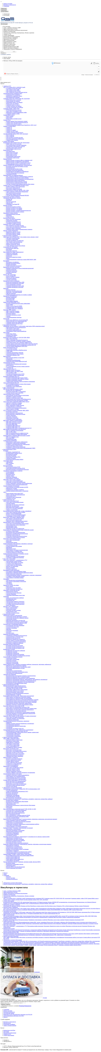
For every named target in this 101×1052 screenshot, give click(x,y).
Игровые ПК (9, 199)
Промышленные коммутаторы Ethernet (15, 180)
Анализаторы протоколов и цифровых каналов (17, 617)
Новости (5, 872)
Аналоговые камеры (8, 460)
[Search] (7, 51)
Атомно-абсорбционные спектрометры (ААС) (17, 791)
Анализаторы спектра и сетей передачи (12, 615)
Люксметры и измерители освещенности (16, 641)
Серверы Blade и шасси (9, 115)
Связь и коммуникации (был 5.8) (11, 382)
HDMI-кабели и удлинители (12, 742)
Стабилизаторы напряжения (10, 440)
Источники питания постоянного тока (15, 648)
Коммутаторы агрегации (12, 152)
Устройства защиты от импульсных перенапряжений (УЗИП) (20, 448)
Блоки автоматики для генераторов (14, 413)
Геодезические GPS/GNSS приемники (15, 625)
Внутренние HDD (10, 298)
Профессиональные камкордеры (14, 573)
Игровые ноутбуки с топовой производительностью (18, 210)
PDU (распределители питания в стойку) (13, 389)
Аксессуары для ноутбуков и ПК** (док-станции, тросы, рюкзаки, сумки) (20, 237)
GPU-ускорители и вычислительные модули (16, 92)
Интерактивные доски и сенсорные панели (13, 522)
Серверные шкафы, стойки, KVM (11, 108)
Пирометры (9, 722)
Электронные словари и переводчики (15, 375)
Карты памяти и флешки (12, 301)
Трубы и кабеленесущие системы (14, 762)
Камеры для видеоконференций (13, 513)
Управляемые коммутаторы (12, 157)
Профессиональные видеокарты (13, 265)
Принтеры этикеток (11, 313)
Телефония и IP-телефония (12, 385)
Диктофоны (9, 582)
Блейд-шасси (9, 117)
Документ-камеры (10, 503)
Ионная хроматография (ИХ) (13, 858)
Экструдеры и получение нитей (13, 825)
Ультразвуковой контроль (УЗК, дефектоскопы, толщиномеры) (18, 729)
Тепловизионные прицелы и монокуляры (16, 726)
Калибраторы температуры (12, 653)
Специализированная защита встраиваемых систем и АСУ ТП (21, 345)
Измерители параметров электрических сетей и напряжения (20, 678)
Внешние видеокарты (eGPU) (13, 263)
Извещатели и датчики (11, 488)
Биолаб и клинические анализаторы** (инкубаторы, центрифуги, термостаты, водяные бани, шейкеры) (28, 799)
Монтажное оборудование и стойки (14, 507)
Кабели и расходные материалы (10, 47)
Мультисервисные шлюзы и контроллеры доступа (18, 164)
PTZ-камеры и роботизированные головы (16, 571)
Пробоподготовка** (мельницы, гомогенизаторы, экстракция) (18, 827)
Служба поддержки (5, 1019)
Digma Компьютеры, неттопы (10, 29)
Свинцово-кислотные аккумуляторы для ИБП (17, 400)
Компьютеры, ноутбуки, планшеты (11, 36)
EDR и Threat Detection (11, 338)
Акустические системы (11, 545)
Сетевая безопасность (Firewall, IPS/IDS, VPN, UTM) (16, 190)
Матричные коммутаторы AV (13, 535)
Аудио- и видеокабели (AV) (12, 746)
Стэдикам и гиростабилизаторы (13, 563)
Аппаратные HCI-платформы (13, 94)
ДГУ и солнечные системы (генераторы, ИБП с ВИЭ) (16, 410)
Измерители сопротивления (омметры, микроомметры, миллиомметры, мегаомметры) (26, 679)
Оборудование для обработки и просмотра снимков (18, 697)
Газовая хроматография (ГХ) (13, 856)
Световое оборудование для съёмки (14, 562)
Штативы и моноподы (11, 568)
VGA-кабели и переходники (12, 744)
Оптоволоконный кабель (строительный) (16, 778)
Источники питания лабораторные (11, 644)
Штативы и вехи (10, 633)
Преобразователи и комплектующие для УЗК (17, 731)
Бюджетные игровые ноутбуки (13, 206)
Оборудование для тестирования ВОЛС (15, 776)
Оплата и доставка (7, 3)
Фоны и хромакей (10, 567)
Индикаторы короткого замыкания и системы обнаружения (20, 682)
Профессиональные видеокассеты (14, 589)
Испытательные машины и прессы (14, 848)
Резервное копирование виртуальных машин (16, 377)
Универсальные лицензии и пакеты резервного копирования (20, 381)
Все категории (6, 26)
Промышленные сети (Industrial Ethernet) (13, 175)
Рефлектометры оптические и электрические (16, 621)
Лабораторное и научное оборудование (12, 49)
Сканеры (8, 316)
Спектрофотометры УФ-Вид (13, 796)
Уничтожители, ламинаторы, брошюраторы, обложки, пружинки (18, 32)
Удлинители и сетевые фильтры (13, 763)
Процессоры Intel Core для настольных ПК (16, 321)
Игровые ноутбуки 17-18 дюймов (14, 209)
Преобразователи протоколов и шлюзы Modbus (17, 177)
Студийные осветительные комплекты (15, 604)
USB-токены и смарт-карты (12, 328)
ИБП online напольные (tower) (13, 423)
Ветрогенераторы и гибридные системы (15, 414)
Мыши (7, 258)
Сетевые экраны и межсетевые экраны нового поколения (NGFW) (22, 343)
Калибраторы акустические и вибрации (15, 650)
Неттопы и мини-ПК (11, 201)
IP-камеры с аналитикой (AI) (13, 452)
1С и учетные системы (11, 348)
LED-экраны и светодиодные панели (15, 518)
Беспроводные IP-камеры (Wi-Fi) (14, 453)
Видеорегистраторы (8, 465)
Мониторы (5, 288)
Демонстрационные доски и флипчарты (15, 524)
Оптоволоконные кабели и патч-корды (12, 773)
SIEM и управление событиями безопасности (17, 340)
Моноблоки (9, 200)
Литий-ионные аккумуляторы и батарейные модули (18, 399)
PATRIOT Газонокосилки (9, 31)
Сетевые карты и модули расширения (15, 172)
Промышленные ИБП (11, 439)
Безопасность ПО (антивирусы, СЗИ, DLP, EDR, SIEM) (16, 337)
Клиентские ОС (10, 365)
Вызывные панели (10, 474)
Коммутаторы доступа (11, 155)
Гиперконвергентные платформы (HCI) (12, 93)
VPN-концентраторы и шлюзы (13, 192)
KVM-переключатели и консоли (13, 110)
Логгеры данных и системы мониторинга (16, 640)
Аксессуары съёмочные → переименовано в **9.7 (15, 560)
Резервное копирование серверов (14, 380)
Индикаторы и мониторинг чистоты (14, 864)
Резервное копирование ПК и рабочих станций (17, 379)
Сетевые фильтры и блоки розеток (14, 445)
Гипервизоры (9, 358)
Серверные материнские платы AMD (15, 286)
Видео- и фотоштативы (11, 607)
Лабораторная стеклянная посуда (14, 838)
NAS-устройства (10, 136)
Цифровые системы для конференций (15, 528)
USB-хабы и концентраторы (12, 238)
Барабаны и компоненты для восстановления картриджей (20, 268)
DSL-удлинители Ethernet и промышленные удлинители (19, 176)
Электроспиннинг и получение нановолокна (16, 826)
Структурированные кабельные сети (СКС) (13, 1015)
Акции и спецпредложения (9, 1025)
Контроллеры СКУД (11, 496)
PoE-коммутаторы (10, 151)
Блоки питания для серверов (13, 101)
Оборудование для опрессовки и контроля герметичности (20, 709)
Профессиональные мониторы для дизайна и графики (19, 294)
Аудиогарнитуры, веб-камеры (10, 247)
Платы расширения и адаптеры (13, 284)
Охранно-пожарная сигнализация (11, 485)
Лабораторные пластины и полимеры (15, 839)
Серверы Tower (7, 120)
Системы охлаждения (11, 279)
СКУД (4, 492)
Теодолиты (8, 631)
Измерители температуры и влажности (15, 639)
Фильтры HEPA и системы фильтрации (15, 866)
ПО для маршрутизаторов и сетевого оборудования (18, 384)
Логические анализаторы (12, 661)
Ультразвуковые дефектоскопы (13, 733)
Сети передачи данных (8, 1013)
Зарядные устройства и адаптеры (14, 402)
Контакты (8, 876)
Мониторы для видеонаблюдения (14, 291)
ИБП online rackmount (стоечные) (14, 421)
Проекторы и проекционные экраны (12, 538)
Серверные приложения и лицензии (14, 352)
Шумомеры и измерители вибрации (14, 643)
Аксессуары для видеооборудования (14, 502)
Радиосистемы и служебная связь (14, 551)
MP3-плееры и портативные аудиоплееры (16, 581)
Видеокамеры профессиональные (11, 570)
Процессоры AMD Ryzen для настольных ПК (17, 319)
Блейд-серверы (9, 116)
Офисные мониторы (11, 293)
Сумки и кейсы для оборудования (14, 565)
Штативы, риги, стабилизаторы (10, 606)
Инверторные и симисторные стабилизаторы (16, 441)
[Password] (19, 1003)
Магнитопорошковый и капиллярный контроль (14, 685)
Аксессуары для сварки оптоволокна (15, 717)
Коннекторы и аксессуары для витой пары (16, 783)
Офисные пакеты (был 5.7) (9, 369)
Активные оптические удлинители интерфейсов (17, 775)
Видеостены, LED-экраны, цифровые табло (13, 517)
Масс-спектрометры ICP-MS (13, 814)
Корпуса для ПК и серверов (12, 277)
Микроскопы (9, 806)
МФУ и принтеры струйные (12, 312)
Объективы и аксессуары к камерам (11, 479)
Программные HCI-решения (13, 97)
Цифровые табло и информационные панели (16, 521)
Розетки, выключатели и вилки (13, 760)
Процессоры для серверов (12, 103)
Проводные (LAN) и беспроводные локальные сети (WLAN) (17, 1014)
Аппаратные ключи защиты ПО (13, 330)
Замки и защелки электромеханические (15, 494)
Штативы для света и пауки (12, 612)
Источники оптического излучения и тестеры (17, 166)
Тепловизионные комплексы (13, 724)
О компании (6, 6)
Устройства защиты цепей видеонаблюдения (16, 484)
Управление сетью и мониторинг (14, 386)
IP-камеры (5, 450)
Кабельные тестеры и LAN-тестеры (14, 752)
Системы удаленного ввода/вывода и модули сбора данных (20, 184)
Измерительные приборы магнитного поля (16, 687)
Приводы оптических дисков (13, 244)
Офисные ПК (9, 203)
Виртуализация (7, 356)
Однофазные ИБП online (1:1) (13, 425)
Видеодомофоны (10, 473)
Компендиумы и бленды (12, 591)
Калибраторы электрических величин (15, 654)
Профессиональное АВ (8, 42)
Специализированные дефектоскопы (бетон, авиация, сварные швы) (22, 732)
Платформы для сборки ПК (12, 204)
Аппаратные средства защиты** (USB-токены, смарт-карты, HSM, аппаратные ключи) (24, 326)
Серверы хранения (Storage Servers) (14, 132)
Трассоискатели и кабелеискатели (14, 673)
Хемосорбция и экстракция (12, 860)
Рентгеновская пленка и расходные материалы (17, 843)
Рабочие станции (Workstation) (10, 230)
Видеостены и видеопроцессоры (14, 519)
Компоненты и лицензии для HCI (14, 96)
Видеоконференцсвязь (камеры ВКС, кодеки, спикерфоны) (17, 511)
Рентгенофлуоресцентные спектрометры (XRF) (17, 816)
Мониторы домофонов (11, 477)
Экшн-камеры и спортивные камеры (14, 577)
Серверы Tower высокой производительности (17, 122)
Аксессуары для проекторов (13, 540)
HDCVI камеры (10, 463)
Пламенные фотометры (11, 794)
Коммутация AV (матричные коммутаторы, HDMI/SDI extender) (18, 529)
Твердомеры (9, 669)
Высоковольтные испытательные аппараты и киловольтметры (21, 675)
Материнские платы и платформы (11, 281)
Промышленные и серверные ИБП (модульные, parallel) (16, 435)
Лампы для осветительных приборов (15, 597)
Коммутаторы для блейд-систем (13, 118)
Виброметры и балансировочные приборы (16, 665)
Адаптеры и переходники (12, 239)
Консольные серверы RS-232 (13, 187)
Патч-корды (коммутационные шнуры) (15, 785)
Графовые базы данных (11, 335)
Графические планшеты (12, 254)
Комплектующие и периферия (10, 37)
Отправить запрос (6, 54)
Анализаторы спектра (11, 619)
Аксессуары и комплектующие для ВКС (15, 512)
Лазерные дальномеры (11, 628)
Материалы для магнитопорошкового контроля (17, 693)
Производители (7, 1023)
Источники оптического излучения (14, 645)
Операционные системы (9, 362)
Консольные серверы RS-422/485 (14, 189)
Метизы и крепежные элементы (13, 771)
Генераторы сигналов (11, 660)
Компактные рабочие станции (13, 231)
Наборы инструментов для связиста (14, 755)
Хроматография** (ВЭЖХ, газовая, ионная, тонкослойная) (17, 854)
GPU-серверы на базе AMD (12, 89)
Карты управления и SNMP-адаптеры (15, 405)
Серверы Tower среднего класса (13, 123)
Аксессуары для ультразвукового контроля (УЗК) (18, 707)
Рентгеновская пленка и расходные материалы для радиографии (21, 700)
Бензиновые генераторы (12, 411)
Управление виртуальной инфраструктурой (16, 361)
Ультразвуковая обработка (12, 834)
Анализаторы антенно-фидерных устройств (16, 616)
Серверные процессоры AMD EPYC (14, 322)
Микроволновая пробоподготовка (14, 831)
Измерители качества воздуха (13, 638)
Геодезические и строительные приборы (13, 624)
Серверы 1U (9, 127)
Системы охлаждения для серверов (14, 107)
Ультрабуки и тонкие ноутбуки (13, 223)
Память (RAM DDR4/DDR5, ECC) (11, 302)
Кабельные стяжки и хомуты (13, 770)
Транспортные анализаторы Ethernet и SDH (16, 623)
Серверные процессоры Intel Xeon (14, 323)
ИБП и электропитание (8, 40)
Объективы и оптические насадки (11, 590)
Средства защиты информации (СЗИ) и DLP (16, 346)
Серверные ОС (9, 367)
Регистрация (6, 15)
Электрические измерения (9, 674)
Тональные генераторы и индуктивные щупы (17, 672)
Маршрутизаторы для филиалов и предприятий (17, 161)
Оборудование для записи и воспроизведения (17, 550)
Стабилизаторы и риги (11, 611)
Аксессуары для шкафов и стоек (14, 111)
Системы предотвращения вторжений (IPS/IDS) (17, 195)
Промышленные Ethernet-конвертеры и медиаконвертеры (19, 179)
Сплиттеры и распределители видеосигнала (16, 536)
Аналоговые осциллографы (12, 659)
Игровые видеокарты (11, 264)
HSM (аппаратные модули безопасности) (16, 327)
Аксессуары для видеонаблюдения (14, 480)
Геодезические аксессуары (12, 626)
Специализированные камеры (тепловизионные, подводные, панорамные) (23, 575)
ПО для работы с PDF (11, 372)
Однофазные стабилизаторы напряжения (16, 443)
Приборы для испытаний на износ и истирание (17, 849)
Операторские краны (11, 609)
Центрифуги (9, 807)
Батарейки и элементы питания (13, 396)
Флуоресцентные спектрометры (13, 797)
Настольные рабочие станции (13, 234)
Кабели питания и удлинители (10, 757)
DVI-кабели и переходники (12, 741)
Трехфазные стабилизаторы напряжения (15, 446)
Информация (4, 1007)
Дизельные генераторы (11, 416)
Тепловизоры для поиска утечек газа (15, 728)
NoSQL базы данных (11, 333)
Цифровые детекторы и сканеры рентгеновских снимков (19, 704)
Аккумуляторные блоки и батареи (11, 394)
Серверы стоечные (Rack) (9, 126)
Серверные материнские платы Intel (14, 287)
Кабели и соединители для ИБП (13, 404)
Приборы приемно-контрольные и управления (17, 490)
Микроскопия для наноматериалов (14, 822)
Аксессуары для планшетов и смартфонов (16, 226)
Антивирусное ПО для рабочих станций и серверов (18, 341)
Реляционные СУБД (11, 336)
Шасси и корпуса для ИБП (12, 409)
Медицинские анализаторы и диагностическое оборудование (20, 805)
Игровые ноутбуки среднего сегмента (15, 211)
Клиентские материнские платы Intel (15, 283)
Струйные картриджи (11, 272)
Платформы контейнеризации (13, 360)
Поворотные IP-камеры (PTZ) (13, 457)
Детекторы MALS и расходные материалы (16, 810)
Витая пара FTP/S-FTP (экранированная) (16, 781)
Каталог (2, 1028)
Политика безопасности (12, 879)
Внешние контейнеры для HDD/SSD (14, 240)
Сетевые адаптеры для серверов (13, 106)
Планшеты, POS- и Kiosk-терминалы (12, 224)
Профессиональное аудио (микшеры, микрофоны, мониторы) (18, 543)
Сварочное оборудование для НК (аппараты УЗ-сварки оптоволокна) (19, 716)
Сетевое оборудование (8, 35)
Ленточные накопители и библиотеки (15, 138)
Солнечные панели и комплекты (13, 419)
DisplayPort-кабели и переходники (14, 739)
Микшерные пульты (11, 548)
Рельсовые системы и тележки (13, 610)
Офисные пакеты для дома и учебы (14, 371)
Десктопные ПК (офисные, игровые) (12, 198)
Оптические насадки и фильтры (13, 592)
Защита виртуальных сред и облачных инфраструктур (19, 342)
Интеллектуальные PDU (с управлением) (16, 391)
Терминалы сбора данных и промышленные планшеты (19, 229)
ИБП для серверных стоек (12, 436)
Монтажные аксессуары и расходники (15, 753)
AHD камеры (9, 462)
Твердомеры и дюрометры (12, 850)
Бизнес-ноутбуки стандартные (13, 219)
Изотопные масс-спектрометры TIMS (15, 811)
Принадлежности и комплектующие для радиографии (19, 698)
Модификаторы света (11, 599)
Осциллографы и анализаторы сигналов (12, 656)
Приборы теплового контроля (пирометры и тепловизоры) (20, 723)
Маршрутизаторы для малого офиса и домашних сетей (19, 160)
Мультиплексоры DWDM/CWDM (14, 169)
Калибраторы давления (11, 651)
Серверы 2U (9, 128)
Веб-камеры (9, 249)
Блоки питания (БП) (11, 275)
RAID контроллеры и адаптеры (13, 99)
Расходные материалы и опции (13, 314)
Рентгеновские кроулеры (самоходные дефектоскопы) (19, 703)
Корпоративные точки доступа (13, 148)
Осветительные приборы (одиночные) (15, 601)
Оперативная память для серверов (14, 102)
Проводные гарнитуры (11, 250)
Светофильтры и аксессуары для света (15, 602)
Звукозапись (6, 579)
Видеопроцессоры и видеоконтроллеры (15, 532)
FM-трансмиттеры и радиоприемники (15, 580)
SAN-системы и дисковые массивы (14, 137)
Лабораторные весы (11, 804)
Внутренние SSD (10, 299)
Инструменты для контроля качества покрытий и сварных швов (21, 708)
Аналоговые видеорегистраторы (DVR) (15, 468)
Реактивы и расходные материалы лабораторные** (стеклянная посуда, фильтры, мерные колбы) (26, 836)
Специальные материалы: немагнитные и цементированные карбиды (22, 824)
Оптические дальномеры (12, 630)
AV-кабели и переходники (12, 531)
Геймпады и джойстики (11, 253)
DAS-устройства (10, 135)
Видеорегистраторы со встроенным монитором (17, 469)
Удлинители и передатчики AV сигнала (15, 537)
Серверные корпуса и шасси (13, 104)
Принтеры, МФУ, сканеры (9, 309)
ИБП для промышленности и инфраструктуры (17, 433)
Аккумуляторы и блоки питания (13, 561)
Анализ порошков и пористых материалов (16, 820)
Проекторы (9, 541)
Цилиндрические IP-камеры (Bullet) (14, 459)
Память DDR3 (9, 304)
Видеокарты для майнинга (12, 262)
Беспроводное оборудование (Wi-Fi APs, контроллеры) (16, 142)
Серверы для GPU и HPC (12, 131)
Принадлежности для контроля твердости (16, 711)
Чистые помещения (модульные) (14, 868)
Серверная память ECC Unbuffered (14, 308)
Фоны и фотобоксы (10, 605)
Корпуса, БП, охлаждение (9, 274)
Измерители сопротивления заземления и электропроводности (21, 680)
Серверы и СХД (7, 34)
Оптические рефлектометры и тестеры (15, 668)
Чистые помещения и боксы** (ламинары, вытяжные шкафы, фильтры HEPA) (22, 861)
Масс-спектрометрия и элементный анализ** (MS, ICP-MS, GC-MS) (19, 809)
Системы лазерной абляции (12, 817)
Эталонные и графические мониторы (15, 557)
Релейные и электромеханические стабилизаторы (18, 444)
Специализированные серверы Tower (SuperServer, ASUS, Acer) (21, 125)
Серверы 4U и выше (11, 130)
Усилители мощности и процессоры (14, 552)
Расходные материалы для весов (14, 841)
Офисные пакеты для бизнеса (13, 370)
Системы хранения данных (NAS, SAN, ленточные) (15, 133)
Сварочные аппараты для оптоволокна (15, 718)
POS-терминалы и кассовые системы (15, 225)
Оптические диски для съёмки (13, 587)
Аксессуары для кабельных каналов (14, 767)
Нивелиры (8, 629)
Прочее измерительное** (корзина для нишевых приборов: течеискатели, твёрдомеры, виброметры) (27, 664)
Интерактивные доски (11, 526)
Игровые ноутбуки (7, 205)
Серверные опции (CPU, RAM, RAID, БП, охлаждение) (16, 98)
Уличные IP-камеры (11, 458)
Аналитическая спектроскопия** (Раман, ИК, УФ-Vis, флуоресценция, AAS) (21, 788)
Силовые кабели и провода (12, 761)
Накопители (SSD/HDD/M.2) (10, 296)
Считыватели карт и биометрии (13, 497)
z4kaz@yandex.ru (7, 1041)
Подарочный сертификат (9, 1024)
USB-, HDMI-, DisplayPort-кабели (11, 738)
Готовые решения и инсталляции (14, 546)
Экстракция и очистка (11, 835)
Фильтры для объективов (12, 566)
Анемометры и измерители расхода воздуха (16, 635)
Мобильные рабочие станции (13, 233)
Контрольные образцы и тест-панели (15, 690)
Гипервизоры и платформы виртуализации (16, 363)
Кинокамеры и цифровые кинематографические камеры (19, 572)
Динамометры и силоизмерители (14, 846)
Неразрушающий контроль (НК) (11, 46)
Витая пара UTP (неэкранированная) (15, 782)
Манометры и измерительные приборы (15, 840)
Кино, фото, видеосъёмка (9, 44)
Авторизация (6, 14)
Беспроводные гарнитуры (12, 248)
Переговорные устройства (12, 478)
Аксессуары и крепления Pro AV (11, 501)
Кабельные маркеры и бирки (13, 768)
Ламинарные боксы (10, 865)
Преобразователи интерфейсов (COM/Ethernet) (17, 171)
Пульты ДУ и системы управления (14, 508)
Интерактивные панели (11, 527)
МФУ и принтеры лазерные (12, 311)
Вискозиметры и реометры (12, 845)
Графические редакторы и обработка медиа (16, 350)
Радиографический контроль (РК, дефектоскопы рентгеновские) (18, 695)
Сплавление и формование (12, 832)
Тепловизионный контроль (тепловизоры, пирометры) (16, 721)
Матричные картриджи (11, 270)
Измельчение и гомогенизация (13, 829)
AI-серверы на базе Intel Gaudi (13, 88)
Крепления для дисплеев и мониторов (15, 504)
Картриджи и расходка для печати (11, 267)
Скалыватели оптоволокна (12, 719)
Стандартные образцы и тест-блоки (14, 714)
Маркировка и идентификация (10, 766)
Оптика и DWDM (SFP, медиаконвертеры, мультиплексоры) (17, 165)
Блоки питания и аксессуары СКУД (14, 493)
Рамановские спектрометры (12, 795)
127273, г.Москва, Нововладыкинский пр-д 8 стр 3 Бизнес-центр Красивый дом (22, 1046)
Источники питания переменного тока (15, 646)
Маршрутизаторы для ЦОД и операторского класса (18, 162)
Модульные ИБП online (11, 424)
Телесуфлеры (9, 584)
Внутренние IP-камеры (11, 454)
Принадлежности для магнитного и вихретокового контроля (20, 712)
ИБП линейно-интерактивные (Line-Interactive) (14, 429)
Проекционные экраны (11, 542)
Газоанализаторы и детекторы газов (14, 636)
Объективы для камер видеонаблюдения (15, 482)
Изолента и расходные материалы (14, 758)
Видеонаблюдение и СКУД (9, 41)
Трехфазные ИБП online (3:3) (13, 426)
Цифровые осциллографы (12, 663)
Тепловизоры (9, 727)
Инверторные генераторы (12, 418)
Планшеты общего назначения (13, 228)
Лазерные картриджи (11, 269)
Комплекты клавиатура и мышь (13, 257)
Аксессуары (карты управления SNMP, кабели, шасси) (16, 401)
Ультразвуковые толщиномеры (13, 736)
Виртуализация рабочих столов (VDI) (15, 357)
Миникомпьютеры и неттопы (13, 214)
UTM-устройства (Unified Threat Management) (17, 191)
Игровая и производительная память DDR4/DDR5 (18, 303)
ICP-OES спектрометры (11, 790)
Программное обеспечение (9, 39)
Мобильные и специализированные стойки (16, 112)
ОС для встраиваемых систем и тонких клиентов (17, 366)
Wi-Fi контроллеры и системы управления (16, 145)
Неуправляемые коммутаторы (13, 156)
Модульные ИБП (10, 438)
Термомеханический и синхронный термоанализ (17, 853)
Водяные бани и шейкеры (12, 800)
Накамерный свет (10, 600)
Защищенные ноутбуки (11, 220)
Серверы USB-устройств (12, 140)
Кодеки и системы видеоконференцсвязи (16, 514)
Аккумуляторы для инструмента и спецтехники (17, 395)
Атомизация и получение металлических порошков (18, 821)
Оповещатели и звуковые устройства (15, 489)
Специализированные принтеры (13, 317)
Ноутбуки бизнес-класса (9, 218)
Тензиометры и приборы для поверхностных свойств (18, 851)
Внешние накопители (11, 297)
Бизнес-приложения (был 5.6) (10, 347)
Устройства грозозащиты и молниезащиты (16, 408)
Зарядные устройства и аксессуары (14, 397)
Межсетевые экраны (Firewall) (13, 194)
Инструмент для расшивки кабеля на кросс (16, 751)
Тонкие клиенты (10, 216)
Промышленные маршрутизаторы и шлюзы (16, 181)
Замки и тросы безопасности (13, 243)
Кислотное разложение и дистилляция (15, 830)
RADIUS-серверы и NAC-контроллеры (15, 186)
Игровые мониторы (10, 289)
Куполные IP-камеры (11, 455)
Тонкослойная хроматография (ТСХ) (15, 859)
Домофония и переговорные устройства (12, 470)
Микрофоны (9, 547)
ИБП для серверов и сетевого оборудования (16, 434)
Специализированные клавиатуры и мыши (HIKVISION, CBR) (21, 259)
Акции (5, 874)
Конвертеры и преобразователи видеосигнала (17, 533)
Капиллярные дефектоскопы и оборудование (16, 689)
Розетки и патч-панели (11, 786)
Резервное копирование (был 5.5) (11, 376)
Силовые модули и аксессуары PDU (14, 392)
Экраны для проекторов (12, 509)
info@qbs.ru (6, 1040)
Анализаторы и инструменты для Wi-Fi (15, 146)
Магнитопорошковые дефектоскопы (14, 692)
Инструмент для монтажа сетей (10, 748)
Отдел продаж (6, 58)
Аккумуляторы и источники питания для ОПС (17, 487)
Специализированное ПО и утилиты (14, 353)
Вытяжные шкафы (10, 863)
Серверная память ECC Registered (14, 307)
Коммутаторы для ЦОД (11, 154)
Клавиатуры (9, 255)
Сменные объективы (11, 594)
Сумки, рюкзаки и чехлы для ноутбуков (15, 245)
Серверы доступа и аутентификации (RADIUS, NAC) (16, 185)
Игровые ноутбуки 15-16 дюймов (14, 208)
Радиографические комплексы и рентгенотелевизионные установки (22, 699)
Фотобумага (9, 273)
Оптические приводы (11, 278)
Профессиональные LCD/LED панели (15, 556)
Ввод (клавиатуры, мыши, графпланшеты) (13, 252)
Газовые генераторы (11, 415)
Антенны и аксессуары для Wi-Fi (14, 147)
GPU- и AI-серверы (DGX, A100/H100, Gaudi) (14, 87)
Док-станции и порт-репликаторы (14, 242)
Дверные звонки (10, 475)
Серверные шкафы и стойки (12, 113)
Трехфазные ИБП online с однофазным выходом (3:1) (18, 428)
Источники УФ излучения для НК (14, 688)
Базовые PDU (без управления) (13, 390)
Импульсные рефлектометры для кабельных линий (18, 667)
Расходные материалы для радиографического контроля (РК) (20, 713)
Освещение (6, 596)
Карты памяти (9, 586)
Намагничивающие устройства (13, 694)
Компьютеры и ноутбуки (9, 1030)
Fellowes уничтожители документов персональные (15, 30)
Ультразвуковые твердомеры (13, 734)
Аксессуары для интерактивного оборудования (17, 523)
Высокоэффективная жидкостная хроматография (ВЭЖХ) (20, 855)
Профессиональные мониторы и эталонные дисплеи (15, 553)
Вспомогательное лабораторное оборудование (17, 801)
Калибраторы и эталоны (9, 649)
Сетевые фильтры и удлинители (13, 406)
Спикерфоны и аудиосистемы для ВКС (15, 516)
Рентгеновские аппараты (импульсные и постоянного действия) (21, 702)
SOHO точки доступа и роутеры (13, 143)
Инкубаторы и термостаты (12, 802)
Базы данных (6, 332)
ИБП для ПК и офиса (11, 431)
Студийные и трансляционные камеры (15, 576)
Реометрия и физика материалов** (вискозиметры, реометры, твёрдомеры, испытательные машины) (27, 844)
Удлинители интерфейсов (12, 765)
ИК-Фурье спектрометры (12, 792)
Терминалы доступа (11, 498)
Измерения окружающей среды (10, 634)
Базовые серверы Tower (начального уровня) (16, 121)
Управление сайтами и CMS (13, 355)
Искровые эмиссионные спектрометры (15, 812)
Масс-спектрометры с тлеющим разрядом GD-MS (18, 815)
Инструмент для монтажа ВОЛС (14, 750)
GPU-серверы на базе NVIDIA (13, 91)
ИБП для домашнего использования (14, 430)
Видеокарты (6, 260)
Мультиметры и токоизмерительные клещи (16, 683)
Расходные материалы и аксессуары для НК (13, 706)
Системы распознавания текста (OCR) (15, 374)
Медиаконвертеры (10, 167)
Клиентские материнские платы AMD (15, 282)
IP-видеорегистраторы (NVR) (13, 467)
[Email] (7, 1003)
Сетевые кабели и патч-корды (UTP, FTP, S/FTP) (14, 780)
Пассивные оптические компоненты (14, 170)
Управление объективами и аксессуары (15, 595)
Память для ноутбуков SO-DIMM (14, 306)
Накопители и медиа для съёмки (11, 585)
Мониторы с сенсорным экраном (14, 292)
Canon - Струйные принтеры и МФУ (12, 27)
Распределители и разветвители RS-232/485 (16, 182)
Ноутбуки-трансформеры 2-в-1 (13, 221)
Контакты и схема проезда (9, 4)
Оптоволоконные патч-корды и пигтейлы (16, 777)
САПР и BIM (9, 351)
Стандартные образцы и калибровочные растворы (18, 655)
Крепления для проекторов (12, 506)
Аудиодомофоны (10, 472)
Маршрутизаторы (7, 159)
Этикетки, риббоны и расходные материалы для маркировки (20, 772)
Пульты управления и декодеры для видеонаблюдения (19, 483)
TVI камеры (9, 464)
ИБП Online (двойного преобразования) (12, 420)
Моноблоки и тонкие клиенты (10, 213)
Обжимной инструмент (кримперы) (14, 756)
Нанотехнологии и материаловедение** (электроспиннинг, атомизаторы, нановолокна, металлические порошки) (30, 819)
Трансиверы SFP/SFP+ (11, 174)
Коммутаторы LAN (7, 150)
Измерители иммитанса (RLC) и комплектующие (18, 677)
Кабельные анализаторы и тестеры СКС (15, 620)
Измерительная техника (9, 45)
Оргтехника (6, 1031)
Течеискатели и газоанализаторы (14, 670)
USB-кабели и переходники (12, 743)
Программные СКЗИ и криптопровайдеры (16, 331)
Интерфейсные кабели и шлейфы (14, 747)
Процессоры (6, 318)
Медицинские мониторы (12, 555)
